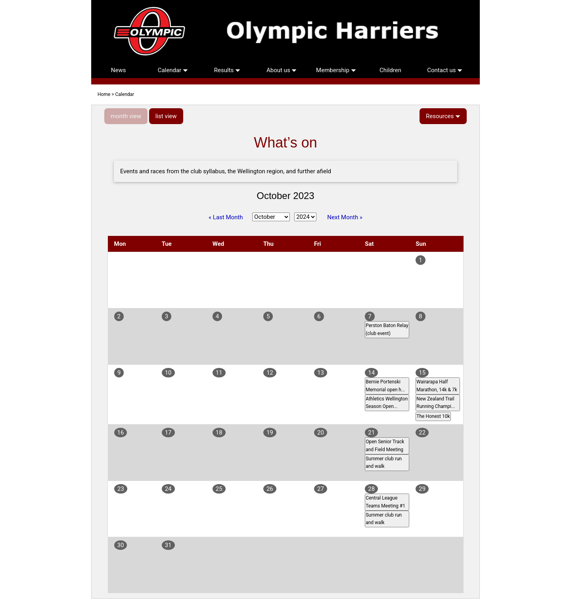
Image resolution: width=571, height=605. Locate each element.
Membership (336, 70)
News (118, 70)
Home (104, 94)
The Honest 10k (433, 416)
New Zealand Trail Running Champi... (435, 402)
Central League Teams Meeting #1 (385, 501)
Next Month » (344, 217)
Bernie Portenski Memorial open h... (385, 385)
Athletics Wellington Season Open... (387, 402)
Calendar (173, 70)
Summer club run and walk (384, 462)
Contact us (444, 70)
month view (126, 116)
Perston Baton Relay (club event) (387, 329)
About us (281, 70)
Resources (443, 116)
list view (166, 116)
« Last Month (226, 217)
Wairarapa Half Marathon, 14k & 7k (436, 385)
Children (390, 70)
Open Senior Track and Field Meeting (385, 445)
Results (227, 70)
